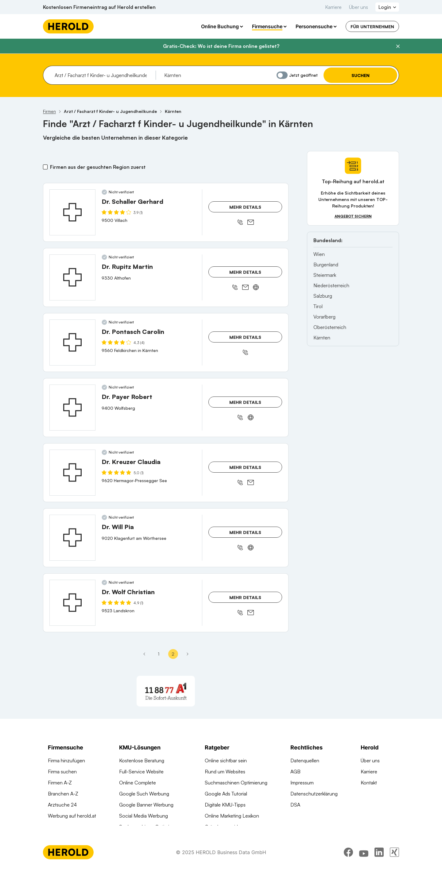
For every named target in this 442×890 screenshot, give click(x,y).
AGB (295, 771)
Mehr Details (245, 207)
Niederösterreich (331, 285)
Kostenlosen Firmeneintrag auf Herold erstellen (99, 7)
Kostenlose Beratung (141, 760)
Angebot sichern (353, 216)
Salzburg (322, 296)
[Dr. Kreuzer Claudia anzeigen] (72, 473)
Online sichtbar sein (226, 760)
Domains (128, 838)
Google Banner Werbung (146, 805)
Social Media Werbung (143, 816)
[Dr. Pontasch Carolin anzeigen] (72, 342)
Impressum (302, 783)
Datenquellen (304, 760)
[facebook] (348, 873)
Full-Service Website (141, 771)
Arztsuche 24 (62, 805)
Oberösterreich (329, 327)
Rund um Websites (225, 771)
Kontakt (369, 783)
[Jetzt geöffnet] (282, 75)
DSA (295, 805)
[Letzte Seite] (187, 654)
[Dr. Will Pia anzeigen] (72, 538)
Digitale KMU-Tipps (225, 805)
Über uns (358, 7)
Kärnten (321, 338)
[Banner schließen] (397, 46)
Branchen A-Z (63, 794)
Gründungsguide (223, 827)
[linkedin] (379, 873)
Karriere (333, 7)
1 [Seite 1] (158, 653)
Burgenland (325, 264)
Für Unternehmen (372, 26)
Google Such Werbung (144, 794)
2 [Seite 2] (173, 653)
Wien (319, 254)
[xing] (394, 873)
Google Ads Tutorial (226, 794)
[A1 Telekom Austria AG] (166, 691)
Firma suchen (62, 771)
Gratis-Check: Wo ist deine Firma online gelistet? (221, 46)
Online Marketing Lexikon (232, 816)
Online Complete (137, 783)
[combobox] (103, 75)
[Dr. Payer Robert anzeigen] (72, 408)
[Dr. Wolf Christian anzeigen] (72, 603)
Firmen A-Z (60, 783)
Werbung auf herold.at (72, 816)
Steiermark (324, 275)
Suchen (360, 75)
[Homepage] (68, 26)
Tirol (318, 306)
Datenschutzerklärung (314, 794)
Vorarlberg (324, 317)
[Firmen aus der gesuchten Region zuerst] (45, 166)
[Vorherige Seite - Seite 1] (144, 654)
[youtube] (363, 873)
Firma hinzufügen (66, 760)
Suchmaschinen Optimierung (150, 827)
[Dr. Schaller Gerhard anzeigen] (72, 212)
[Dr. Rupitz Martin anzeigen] (72, 277)
